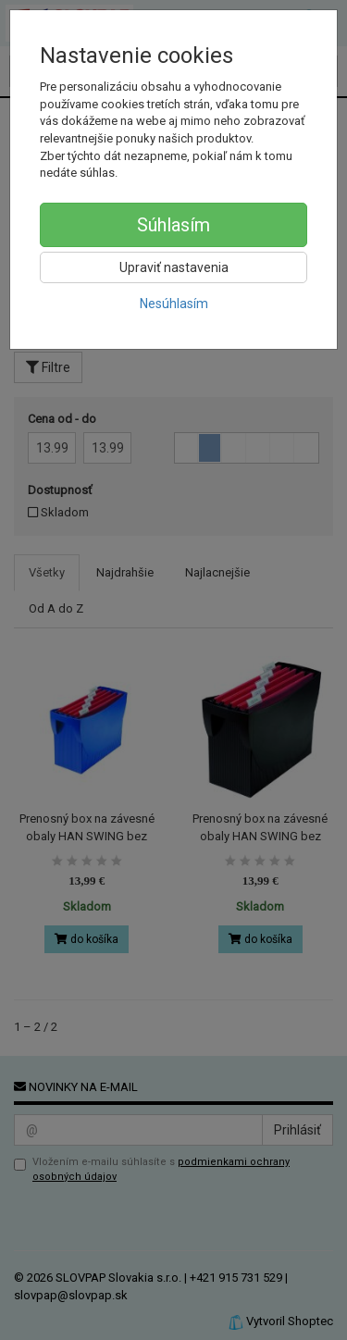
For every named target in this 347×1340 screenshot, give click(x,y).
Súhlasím (173, 225)
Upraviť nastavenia (174, 267)
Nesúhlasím (174, 303)
